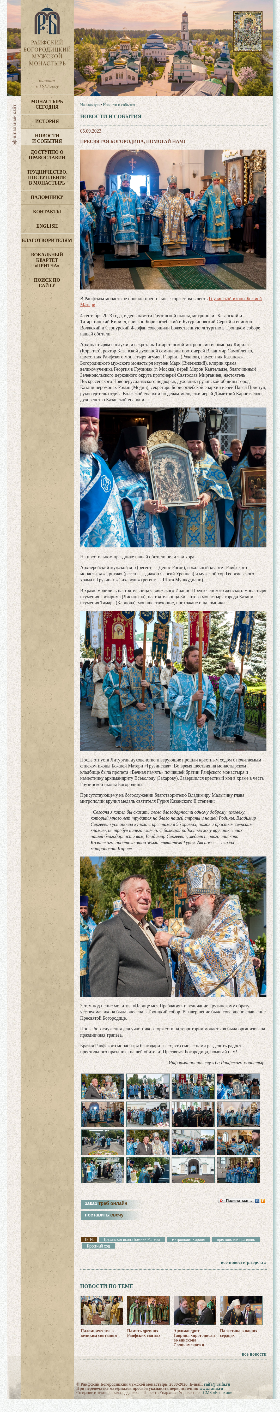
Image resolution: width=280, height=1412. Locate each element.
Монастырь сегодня (47, 104)
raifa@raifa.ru (217, 1397)
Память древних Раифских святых (143, 1345)
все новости (254, 1367)
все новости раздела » (243, 1275)
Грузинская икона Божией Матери (132, 1252)
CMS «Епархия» (217, 1405)
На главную (90, 105)
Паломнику (47, 197)
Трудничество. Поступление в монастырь (47, 177)
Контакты (47, 211)
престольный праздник (236, 1252)
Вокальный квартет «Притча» (47, 260)
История (47, 121)
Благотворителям (47, 240)
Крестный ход (98, 1258)
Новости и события (47, 138)
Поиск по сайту (47, 282)
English (47, 226)
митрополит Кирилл (188, 1252)
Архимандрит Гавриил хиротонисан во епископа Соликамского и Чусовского (194, 1352)
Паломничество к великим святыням (99, 1345)
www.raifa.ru (211, 1401)
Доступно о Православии (47, 155)
